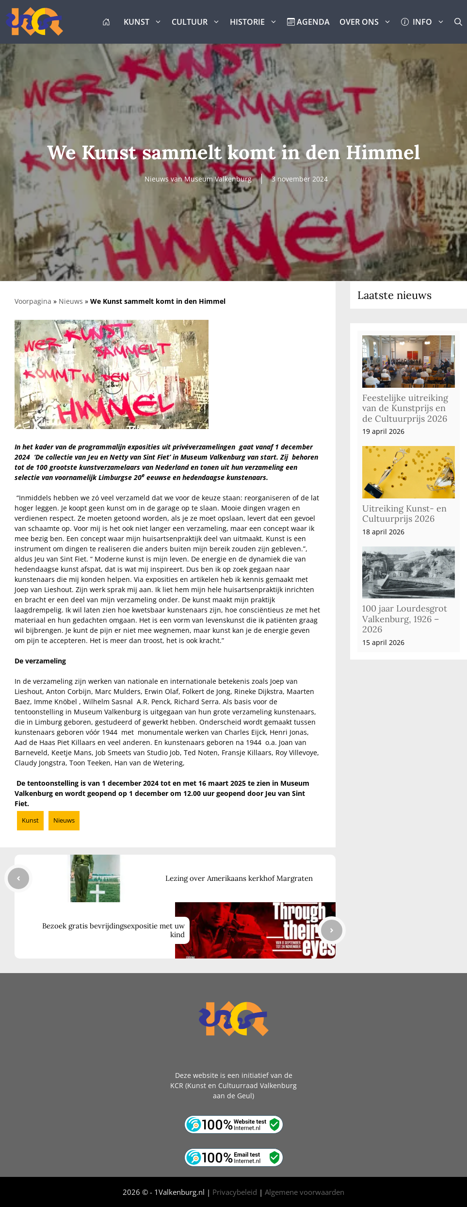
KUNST (145, 22)
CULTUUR (198, 22)
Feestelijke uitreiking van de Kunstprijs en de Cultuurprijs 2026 (405, 408)
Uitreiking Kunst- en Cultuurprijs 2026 (404, 514)
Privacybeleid (234, 1192)
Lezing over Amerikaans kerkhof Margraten (239, 878)
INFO (425, 22)
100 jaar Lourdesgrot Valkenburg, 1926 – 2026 (404, 619)
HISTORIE (256, 22)
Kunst (30, 820)
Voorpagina (33, 301)
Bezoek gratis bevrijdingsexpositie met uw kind (113, 930)
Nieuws (71, 301)
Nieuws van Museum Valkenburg (198, 178)
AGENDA (308, 22)
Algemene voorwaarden (304, 1192)
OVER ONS (367, 22)
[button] (458, 22)
